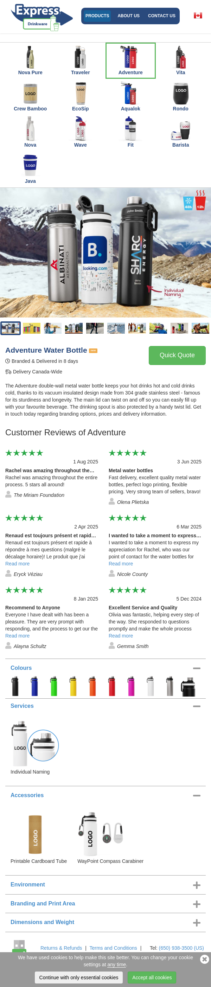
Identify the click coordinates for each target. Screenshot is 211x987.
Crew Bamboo (30, 95)
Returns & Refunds (61, 948)
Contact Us (161, 15)
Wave (80, 132)
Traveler (80, 59)
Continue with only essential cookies (79, 977)
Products (97, 15)
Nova (30, 132)
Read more (17, 563)
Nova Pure (30, 59)
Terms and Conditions (113, 948)
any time (116, 964)
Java (30, 168)
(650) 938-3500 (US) (181, 948)
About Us (128, 15)
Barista (181, 132)
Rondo (181, 95)
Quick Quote (177, 355)
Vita (181, 59)
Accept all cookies (152, 977)
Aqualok (130, 95)
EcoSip (80, 95)
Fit (130, 132)
